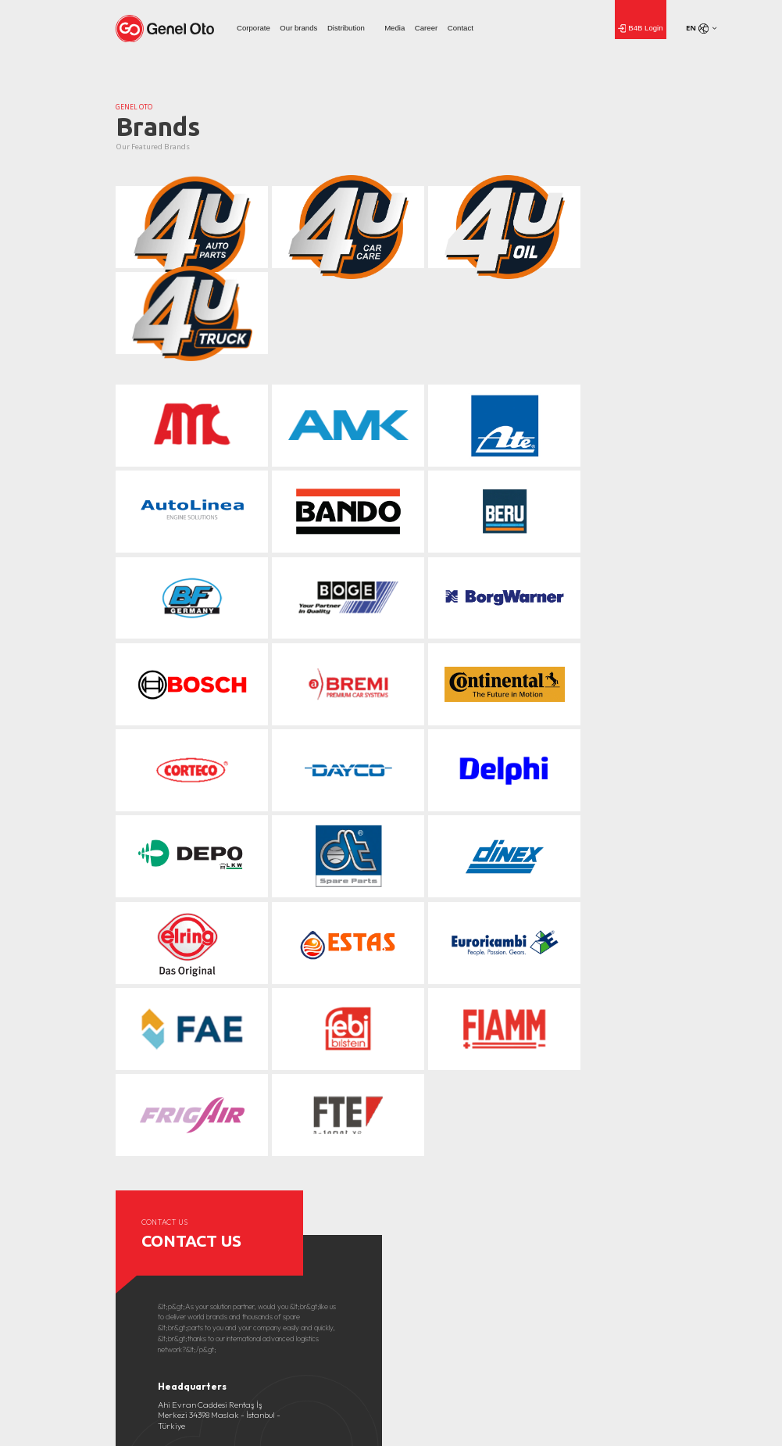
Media (394, 27)
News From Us (275, 1190)
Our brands (298, 27)
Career (426, 27)
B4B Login (640, 28)
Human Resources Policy (436, 1190)
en (697, 28)
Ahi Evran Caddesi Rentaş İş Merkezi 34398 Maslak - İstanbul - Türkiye (219, 1022)
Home (413, 1366)
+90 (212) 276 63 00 (191, 1090)
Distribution (346, 27)
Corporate (253, 27)
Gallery (262, 1203)
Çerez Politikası (588, 1203)
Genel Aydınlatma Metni (602, 1217)
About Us (130, 1190)
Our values (131, 1203)
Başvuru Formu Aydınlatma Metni (616, 1244)
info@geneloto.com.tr (198, 1077)
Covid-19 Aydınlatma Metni (607, 1190)
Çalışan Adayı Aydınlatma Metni (614, 1230)
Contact (460, 27)
